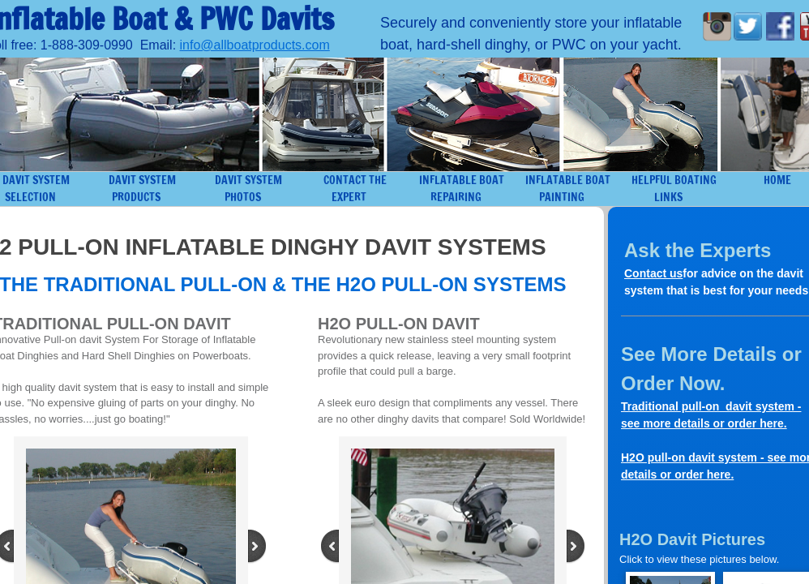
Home (777, 180)
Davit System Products (142, 188)
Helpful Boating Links (674, 188)
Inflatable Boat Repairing (461, 188)
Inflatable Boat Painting (567, 188)
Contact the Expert (355, 188)
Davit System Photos (248, 188)
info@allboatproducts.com (255, 45)
